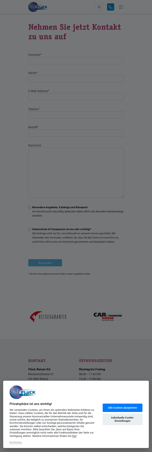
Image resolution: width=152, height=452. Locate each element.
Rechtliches (16, 442)
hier (74, 435)
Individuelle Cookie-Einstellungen (122, 419)
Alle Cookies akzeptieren (122, 407)
